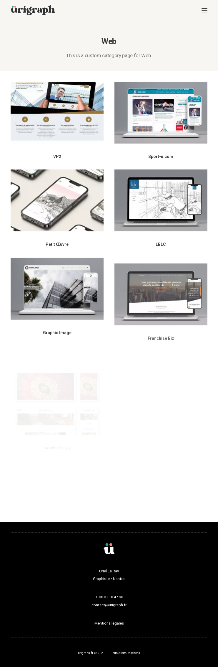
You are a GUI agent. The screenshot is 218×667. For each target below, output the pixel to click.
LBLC (161, 245)
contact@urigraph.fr (109, 605)
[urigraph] (33, 10)
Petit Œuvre (57, 244)
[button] (204, 10)
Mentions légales (109, 623)
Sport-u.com (160, 156)
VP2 (57, 156)
